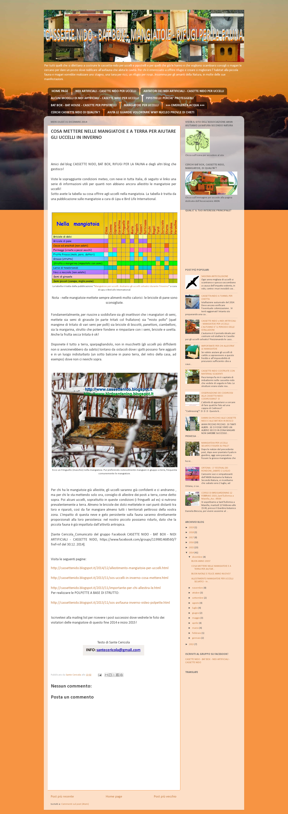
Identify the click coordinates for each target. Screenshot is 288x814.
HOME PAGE (60, 91)
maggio (196, 618)
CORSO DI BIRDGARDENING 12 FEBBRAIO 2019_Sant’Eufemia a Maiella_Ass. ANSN (217, 496)
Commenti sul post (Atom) (75, 804)
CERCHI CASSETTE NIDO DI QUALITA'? (75, 112)
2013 (191, 644)
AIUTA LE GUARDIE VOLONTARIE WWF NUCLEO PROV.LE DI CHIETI (150, 112)
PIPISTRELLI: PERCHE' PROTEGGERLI (170, 98)
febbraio (197, 633)
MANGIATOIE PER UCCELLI (141, 105)
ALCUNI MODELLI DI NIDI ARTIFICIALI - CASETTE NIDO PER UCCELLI (95, 98)
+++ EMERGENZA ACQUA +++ (185, 105)
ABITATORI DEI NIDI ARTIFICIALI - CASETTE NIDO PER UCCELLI (183, 91)
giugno (196, 613)
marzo (195, 628)
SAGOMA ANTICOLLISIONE (214, 276)
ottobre (196, 593)
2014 (191, 553)
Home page (114, 796)
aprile (195, 623)
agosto (196, 603)
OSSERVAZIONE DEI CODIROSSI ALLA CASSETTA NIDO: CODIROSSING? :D (217, 396)
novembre (198, 588)
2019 (191, 527)
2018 (191, 532)
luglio (195, 608)
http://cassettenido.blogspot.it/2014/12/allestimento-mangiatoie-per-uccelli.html (110, 568)
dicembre (197, 557)
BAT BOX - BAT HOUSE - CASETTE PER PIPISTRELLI (83, 105)
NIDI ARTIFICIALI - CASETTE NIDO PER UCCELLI (105, 91)
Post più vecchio (165, 796)
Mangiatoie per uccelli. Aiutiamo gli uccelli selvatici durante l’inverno (131, 286)
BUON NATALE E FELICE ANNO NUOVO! (211, 574)
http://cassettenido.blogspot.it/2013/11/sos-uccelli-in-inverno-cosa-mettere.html (109, 578)
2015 (191, 547)
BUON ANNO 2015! (200, 561)
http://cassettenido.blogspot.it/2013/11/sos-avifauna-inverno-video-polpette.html (110, 603)
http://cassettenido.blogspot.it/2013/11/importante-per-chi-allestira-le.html (106, 588)
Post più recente (62, 796)
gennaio (196, 638)
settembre (198, 598)
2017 (191, 537)
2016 (191, 542)
